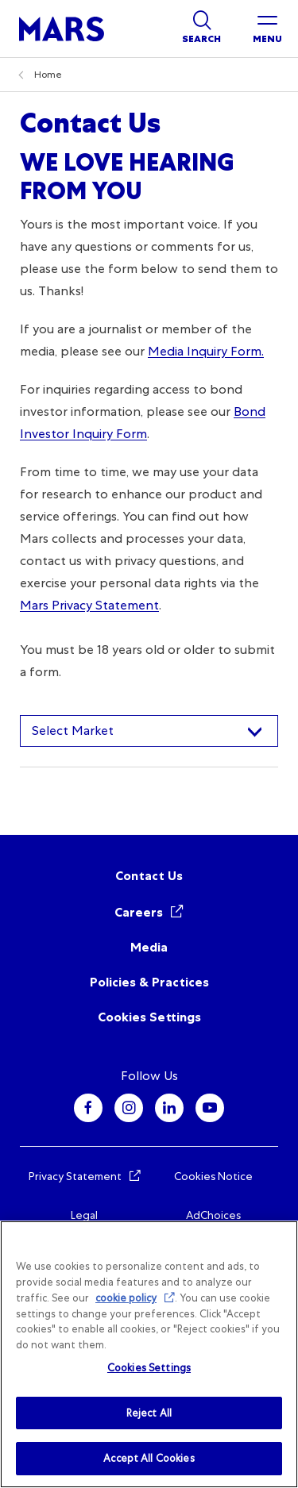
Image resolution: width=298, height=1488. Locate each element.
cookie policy (126, 1298)
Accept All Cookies (148, 1458)
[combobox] (149, 731)
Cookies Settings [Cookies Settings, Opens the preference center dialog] (149, 1368)
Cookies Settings (149, 1017)
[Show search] (201, 28)
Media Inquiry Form (204, 351)
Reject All (149, 1413)
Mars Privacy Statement (89, 605)
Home (48, 74)
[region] (149, 1354)
